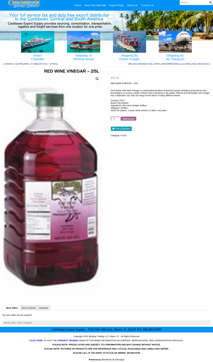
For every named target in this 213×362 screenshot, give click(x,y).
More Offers (12, 308)
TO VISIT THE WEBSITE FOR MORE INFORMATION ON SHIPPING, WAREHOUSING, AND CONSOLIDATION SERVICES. (106, 340)
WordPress (106, 359)
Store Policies (29, 308)
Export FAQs (116, 5)
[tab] (12, 307)
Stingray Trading (96, 336)
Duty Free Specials (95, 5)
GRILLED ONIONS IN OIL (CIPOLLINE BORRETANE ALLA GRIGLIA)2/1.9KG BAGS (168, 64)
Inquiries (43, 308)
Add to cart (128, 119)
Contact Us (147, 5)
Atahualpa (119, 359)
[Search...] (196, 2)
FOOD (123, 135)
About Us (132, 5)
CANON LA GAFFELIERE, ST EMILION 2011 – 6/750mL (31, 64)
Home (77, 5)
